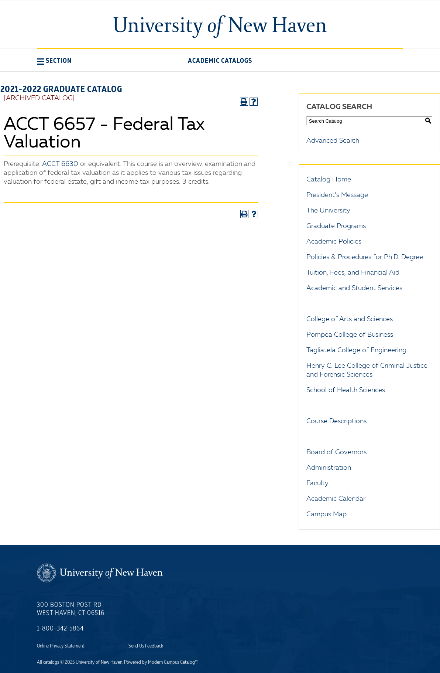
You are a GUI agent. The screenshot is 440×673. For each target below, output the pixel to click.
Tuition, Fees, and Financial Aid (352, 272)
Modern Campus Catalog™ (172, 662)
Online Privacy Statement (60, 646)
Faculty (317, 483)
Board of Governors (336, 452)
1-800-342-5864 (60, 628)
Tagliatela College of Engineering (356, 350)
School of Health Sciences (345, 390)
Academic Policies (333, 241)
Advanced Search (332, 140)
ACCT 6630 (60, 164)
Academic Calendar (335, 499)
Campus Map (326, 514)
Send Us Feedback (145, 646)
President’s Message (337, 195)
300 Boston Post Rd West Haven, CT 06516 (70, 609)
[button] (54, 60)
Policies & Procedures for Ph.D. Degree (364, 257)
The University (328, 210)
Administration (328, 468)
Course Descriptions (336, 421)
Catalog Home (328, 179)
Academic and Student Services (354, 288)
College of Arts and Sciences (349, 319)
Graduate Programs (336, 226)
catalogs (51, 662)
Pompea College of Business (349, 335)
